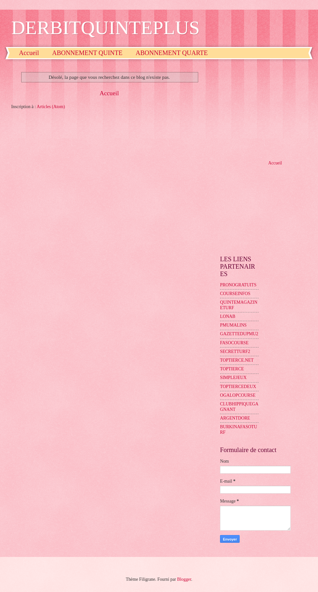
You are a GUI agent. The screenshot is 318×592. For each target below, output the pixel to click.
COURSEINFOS (235, 293)
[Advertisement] (263, 109)
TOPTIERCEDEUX (238, 386)
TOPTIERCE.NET (236, 360)
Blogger (184, 579)
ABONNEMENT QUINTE (87, 52)
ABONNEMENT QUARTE (172, 52)
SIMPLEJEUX (233, 377)
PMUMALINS (233, 325)
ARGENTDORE (235, 418)
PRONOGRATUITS (238, 284)
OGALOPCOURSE (237, 395)
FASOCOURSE (234, 342)
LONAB (227, 316)
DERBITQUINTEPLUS (105, 27)
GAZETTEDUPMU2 (239, 333)
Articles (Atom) (51, 106)
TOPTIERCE (232, 368)
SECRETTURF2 (235, 351)
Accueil (29, 52)
